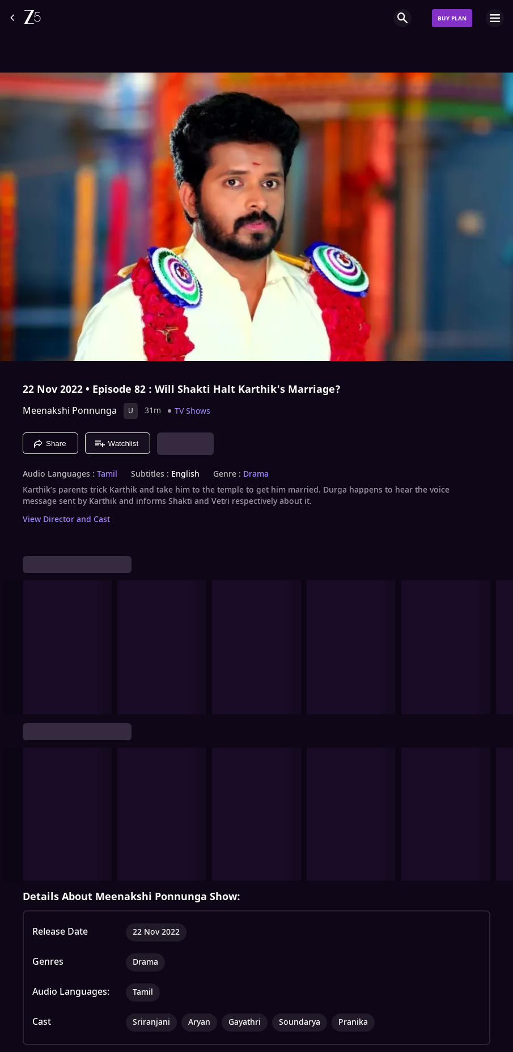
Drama (256, 474)
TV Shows (192, 411)
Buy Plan (452, 18)
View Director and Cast (66, 519)
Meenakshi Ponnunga (70, 411)
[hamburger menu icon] (495, 18)
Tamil (107, 474)
